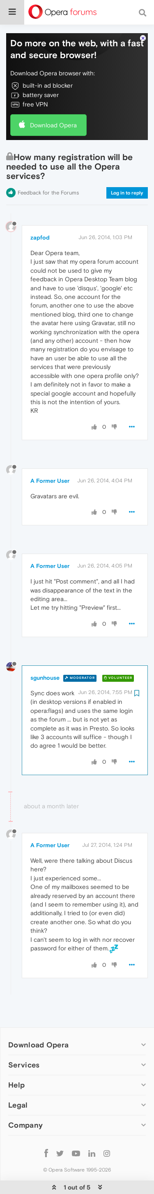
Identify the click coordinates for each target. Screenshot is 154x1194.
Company (25, 1100)
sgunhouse (45, 652)
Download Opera (53, 100)
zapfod (40, 212)
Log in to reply (127, 168)
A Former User (49, 455)
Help (16, 1060)
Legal (18, 1080)
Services (23, 1040)
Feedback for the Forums (48, 168)
